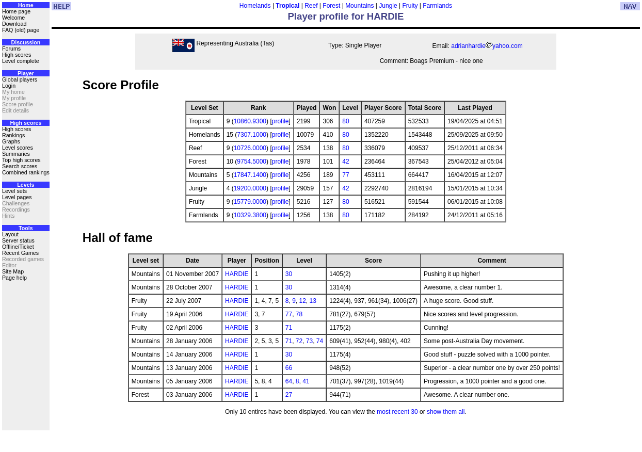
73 (309, 341)
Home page (16, 11)
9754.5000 (251, 161)
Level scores (17, 147)
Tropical (287, 5)
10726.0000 (250, 148)
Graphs (11, 141)
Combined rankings (26, 172)
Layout (10, 234)
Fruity (410, 5)
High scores (16, 55)
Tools (26, 228)
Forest (331, 5)
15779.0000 (250, 201)
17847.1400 (250, 175)
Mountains (359, 5)
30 (288, 274)
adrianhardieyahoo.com (486, 46)
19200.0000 (250, 188)
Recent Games (20, 253)
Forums (11, 48)
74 (319, 341)
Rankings (13, 135)
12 (302, 300)
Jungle (388, 5)
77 (345, 175)
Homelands (255, 5)
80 (345, 121)
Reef (310, 5)
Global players (19, 79)
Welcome (13, 17)
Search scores (19, 166)
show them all (445, 411)
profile (280, 121)
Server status (18, 240)
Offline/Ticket (18, 247)
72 (299, 341)
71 (288, 327)
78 (299, 314)
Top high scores (21, 160)
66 (288, 368)
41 (305, 381)
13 (313, 300)
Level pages (16, 197)
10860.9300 (250, 121)
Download (14, 24)
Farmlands (437, 5)
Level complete (20, 61)
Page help (14, 278)
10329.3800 (250, 215)
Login (8, 86)
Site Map (13, 271)
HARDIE (236, 274)
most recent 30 (397, 411)
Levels (25, 185)
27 (288, 394)
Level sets (14, 191)
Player (26, 73)
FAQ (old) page (20, 30)
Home (26, 5)
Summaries (16, 154)
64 (288, 381)
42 (345, 161)
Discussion (25, 42)
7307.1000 (251, 134)
